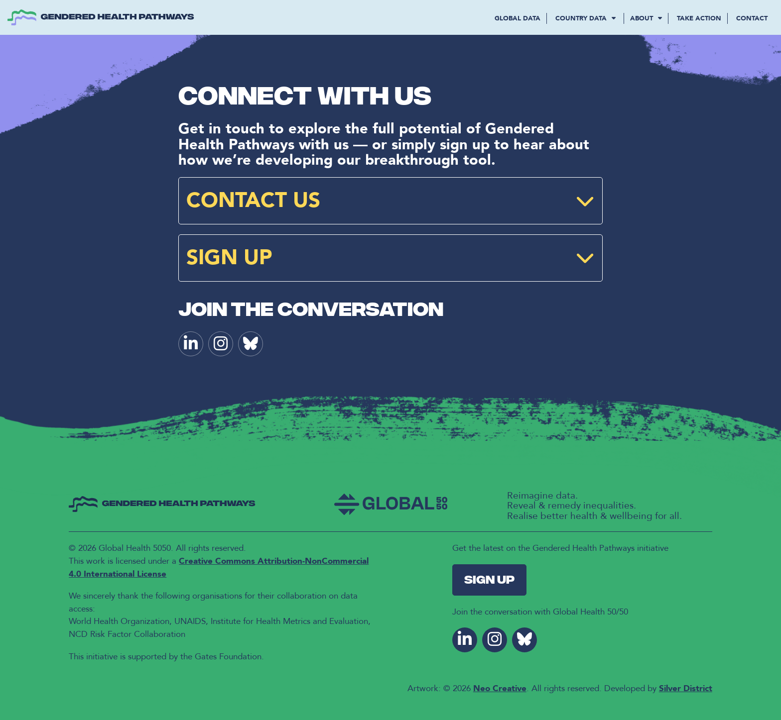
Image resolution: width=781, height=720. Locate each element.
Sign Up (489, 580)
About (646, 18)
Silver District (685, 688)
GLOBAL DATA (517, 18)
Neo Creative (499, 688)
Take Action (699, 18)
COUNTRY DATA (586, 18)
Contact (752, 18)
